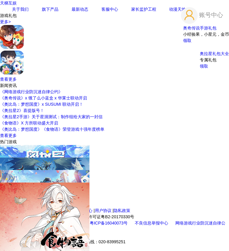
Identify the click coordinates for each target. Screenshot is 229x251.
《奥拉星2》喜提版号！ (22, 110)
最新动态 (80, 9)
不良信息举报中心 (152, 223)
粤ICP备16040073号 (109, 223)
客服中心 (109, 9)
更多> (5, 21)
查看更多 (8, 79)
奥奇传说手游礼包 (199, 28)
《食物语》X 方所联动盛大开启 (29, 123)
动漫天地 (177, 9)
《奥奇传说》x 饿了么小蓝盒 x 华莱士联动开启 (43, 98)
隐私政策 (122, 210)
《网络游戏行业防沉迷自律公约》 (31, 91)
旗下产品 (50, 9)
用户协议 (103, 210)
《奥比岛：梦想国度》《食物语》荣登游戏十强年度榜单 (52, 129)
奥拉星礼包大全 (214, 53)
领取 (187, 40)
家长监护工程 (143, 9)
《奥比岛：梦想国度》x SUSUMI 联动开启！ (41, 104)
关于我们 (20, 9)
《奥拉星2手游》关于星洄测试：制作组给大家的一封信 (51, 116)
